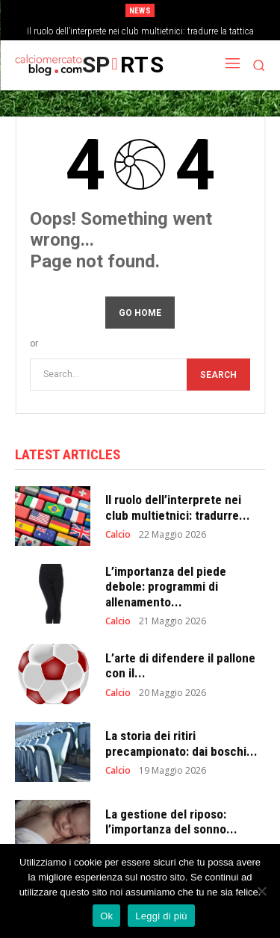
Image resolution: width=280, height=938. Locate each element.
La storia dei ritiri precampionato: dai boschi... (181, 743)
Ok (106, 916)
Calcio (118, 534)
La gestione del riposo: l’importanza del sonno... (171, 821)
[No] (261, 890)
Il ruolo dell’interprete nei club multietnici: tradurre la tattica (140, 31)
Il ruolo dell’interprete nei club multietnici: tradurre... (177, 507)
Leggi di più (161, 916)
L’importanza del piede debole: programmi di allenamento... (165, 586)
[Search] (218, 374)
